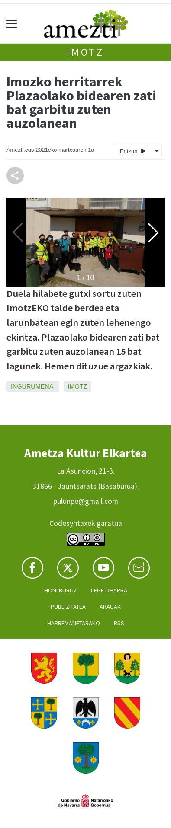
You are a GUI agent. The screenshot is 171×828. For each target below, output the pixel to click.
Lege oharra (109, 590)
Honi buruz (60, 590)
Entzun (132, 150)
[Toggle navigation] (12, 23)
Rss (119, 623)
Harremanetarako (73, 623)
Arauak (110, 607)
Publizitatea (68, 607)
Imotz (85, 52)
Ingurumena (32, 386)
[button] (153, 232)
